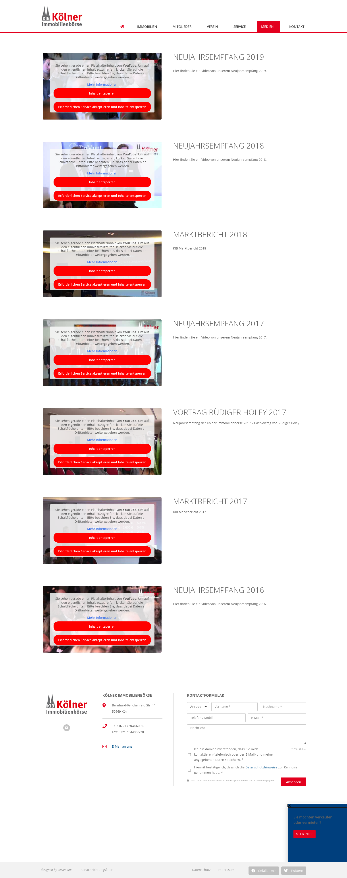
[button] (264, 870)
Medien (268, 26)
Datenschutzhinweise (261, 767)
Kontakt (298, 26)
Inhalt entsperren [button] (102, 93)
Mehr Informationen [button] (102, 85)
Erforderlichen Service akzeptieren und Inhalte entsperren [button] (102, 106)
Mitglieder (183, 26)
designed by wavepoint (56, 870)
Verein (213, 26)
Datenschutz (201, 870)
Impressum (226, 870)
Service (240, 26)
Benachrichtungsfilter (97, 870)
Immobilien (148, 26)
